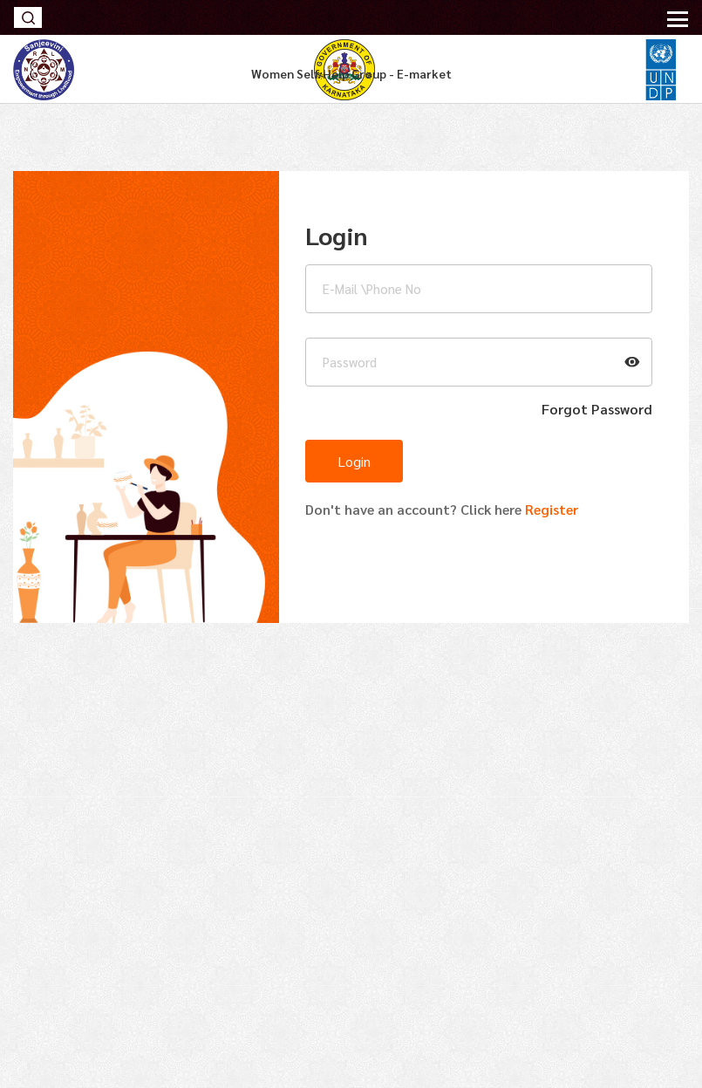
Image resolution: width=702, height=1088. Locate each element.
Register (549, 509)
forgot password (597, 409)
